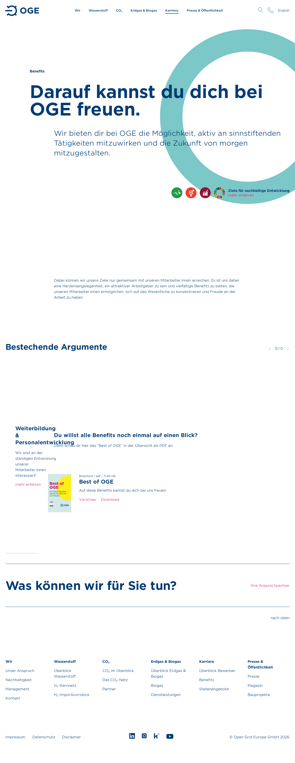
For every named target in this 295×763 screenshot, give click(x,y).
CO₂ (119, 10)
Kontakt (12, 698)
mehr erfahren (241, 195)
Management (17, 689)
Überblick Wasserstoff (65, 673)
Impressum (15, 737)
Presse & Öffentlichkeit (205, 10)
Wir (77, 10)
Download (110, 499)
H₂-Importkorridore (71, 694)
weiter (288, 348)
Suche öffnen (260, 10)
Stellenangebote (214, 689)
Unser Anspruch (19, 670)
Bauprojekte (259, 694)
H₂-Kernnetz (65, 685)
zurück (269, 348)
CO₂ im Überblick (118, 670)
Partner (109, 689)
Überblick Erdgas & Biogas (168, 673)
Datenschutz (43, 737)
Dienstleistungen (166, 694)
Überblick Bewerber (217, 670)
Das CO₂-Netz (115, 679)
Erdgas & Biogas (144, 10)
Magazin (255, 685)
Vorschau (87, 499)
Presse (253, 676)
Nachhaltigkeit (18, 679)
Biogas (157, 685)
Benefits (206, 679)
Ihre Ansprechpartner (270, 10)
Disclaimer (71, 737)
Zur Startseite (22, 10)
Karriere (171, 10)
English (284, 10)
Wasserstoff (98, 10)
